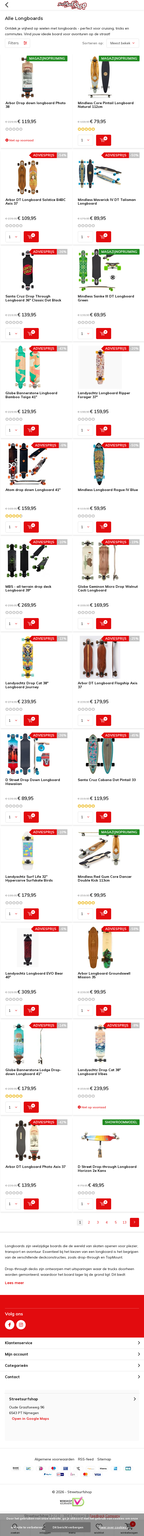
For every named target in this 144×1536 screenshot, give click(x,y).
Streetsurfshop (79, 1492)
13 (124, 1222)
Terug (6, 5)
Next (134, 1222)
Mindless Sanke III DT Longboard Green (106, 298)
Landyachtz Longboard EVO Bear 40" (34, 975)
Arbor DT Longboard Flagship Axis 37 (107, 685)
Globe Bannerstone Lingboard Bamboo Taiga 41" (31, 395)
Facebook (9, 1323)
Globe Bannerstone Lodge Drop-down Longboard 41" (33, 1072)
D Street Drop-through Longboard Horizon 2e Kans (107, 1168)
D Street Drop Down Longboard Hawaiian (32, 782)
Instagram (21, 1323)
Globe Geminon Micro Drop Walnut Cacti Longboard (108, 588)
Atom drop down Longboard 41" (33, 490)
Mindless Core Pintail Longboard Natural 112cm (106, 105)
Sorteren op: (93, 43)
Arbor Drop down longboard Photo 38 (35, 105)
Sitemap (104, 1459)
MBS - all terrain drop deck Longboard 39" (28, 588)
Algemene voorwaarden (54, 1459)
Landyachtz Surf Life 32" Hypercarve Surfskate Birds (29, 878)
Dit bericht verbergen (68, 1527)
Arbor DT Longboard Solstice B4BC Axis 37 (35, 201)
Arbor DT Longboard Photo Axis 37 (35, 1166)
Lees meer (14, 1283)
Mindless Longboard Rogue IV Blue (108, 490)
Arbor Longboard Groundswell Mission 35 (104, 975)
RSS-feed (86, 1459)
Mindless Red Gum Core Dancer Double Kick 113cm (105, 878)
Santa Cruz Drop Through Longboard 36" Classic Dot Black (33, 298)
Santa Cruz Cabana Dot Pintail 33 (107, 780)
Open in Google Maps (30, 1418)
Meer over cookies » (113, 1527)
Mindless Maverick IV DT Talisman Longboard (107, 201)
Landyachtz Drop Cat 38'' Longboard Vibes (99, 1072)
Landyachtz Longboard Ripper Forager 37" (104, 395)
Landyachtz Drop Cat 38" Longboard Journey (26, 685)
